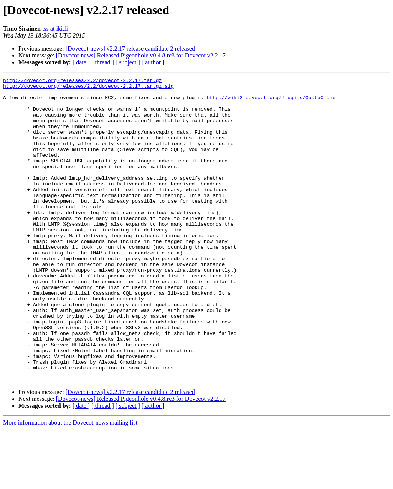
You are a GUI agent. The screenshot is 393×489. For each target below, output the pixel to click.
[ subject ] (128, 62)
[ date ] (81, 62)
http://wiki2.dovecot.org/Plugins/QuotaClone (270, 101)
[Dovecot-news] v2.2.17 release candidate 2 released (130, 48)
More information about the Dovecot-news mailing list (70, 482)
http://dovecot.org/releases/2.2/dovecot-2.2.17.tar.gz (82, 81)
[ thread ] (102, 62)
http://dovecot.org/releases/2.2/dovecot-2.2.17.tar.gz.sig (88, 88)
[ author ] (153, 62)
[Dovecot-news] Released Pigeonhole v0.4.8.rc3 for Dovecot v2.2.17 (141, 55)
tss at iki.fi (55, 28)
